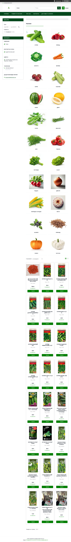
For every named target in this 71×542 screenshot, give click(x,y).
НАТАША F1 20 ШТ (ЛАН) (33, 443)
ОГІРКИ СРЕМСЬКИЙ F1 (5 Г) (33, 377)
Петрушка (36, 170)
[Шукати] (59, 8)
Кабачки (58, 86)
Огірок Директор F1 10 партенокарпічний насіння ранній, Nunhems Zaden (47, 510)
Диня (58, 107)
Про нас (28, 13)
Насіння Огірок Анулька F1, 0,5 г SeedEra (61, 443)
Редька (36, 190)
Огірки (36, 45)
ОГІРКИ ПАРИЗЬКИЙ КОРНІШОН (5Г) (61, 279)
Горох (36, 128)
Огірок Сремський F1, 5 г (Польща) (33, 409)
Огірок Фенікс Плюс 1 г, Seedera (33, 508)
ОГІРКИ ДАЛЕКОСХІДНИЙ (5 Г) (33, 313)
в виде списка (67, 259)
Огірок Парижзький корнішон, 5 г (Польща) (47, 409)
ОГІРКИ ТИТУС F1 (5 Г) (47, 376)
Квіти (58, 211)
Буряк (36, 86)
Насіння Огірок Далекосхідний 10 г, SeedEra (33, 476)
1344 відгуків (58, 1)
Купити (33, 291)
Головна (6, 13)
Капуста (36, 65)
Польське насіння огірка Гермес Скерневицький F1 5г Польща (62, 410)
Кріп (36, 149)
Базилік (36, 232)
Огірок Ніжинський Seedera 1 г (47, 475)
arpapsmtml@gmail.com (10, 77)
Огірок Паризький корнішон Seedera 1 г (61, 476)
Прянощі (58, 232)
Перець (58, 45)
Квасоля (58, 128)
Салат (58, 170)
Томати (58, 149)
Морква (58, 65)
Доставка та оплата (47, 13)
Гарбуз (36, 253)
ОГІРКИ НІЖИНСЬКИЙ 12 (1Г (47, 345)
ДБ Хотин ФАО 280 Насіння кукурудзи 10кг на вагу (33, 280)
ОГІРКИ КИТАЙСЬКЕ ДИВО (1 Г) (47, 312)
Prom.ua (42, 538)
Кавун (36, 107)
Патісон (58, 253)
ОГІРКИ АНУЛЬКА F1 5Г (47, 279)
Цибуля (58, 190)
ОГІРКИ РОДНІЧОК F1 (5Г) (62, 345)
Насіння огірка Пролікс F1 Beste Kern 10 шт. (61, 508)
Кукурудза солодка (36, 211)
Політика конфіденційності (42, 540)
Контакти (36, 13)
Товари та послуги (16, 13)
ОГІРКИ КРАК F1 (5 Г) (61, 312)
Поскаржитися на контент (31, 540)
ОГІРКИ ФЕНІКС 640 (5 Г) (61, 376)
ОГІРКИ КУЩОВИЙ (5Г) (33, 345)
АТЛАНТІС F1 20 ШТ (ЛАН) (47, 443)
